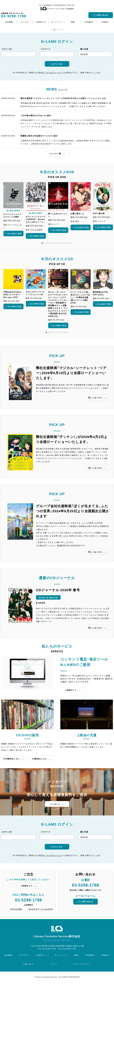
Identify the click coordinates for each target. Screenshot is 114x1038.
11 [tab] (69, 296)
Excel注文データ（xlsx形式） (41, 962)
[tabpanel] (13, 263)
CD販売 (105, 22)
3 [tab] (57, 83)
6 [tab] (55, 296)
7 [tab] (58, 296)
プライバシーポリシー (82, 1017)
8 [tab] (61, 296)
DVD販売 (89, 22)
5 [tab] (62, 83)
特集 (73, 22)
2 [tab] (54, 83)
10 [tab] (66, 296)
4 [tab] (59, 83)
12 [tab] (71, 296)
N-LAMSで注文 (15, 287)
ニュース (53, 1017)
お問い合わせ (102, 15)
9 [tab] (63, 296)
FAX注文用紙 (16, 962)
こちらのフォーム (52, 126)
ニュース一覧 (55, 207)
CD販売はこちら (39, 812)
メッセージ (55, 857)
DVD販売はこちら (11, 812)
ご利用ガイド (41, 22)
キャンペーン (57, 22)
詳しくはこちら (95, 451)
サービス (25, 22)
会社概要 (9, 22)
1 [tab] (51, 83)
